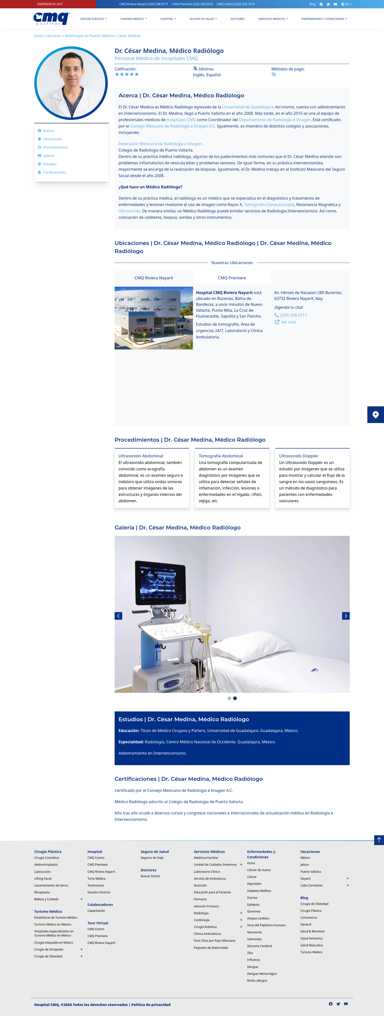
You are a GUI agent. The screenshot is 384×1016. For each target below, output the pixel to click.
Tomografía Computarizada (269, 204)
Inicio (38, 35)
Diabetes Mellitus (259, 891)
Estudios (47, 164)
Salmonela (254, 939)
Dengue (252, 967)
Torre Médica (96, 878)
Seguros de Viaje (152, 858)
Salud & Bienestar (312, 931)
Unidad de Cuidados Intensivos (218, 864)
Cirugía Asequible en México (53, 942)
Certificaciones (51, 172)
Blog (312, 4)
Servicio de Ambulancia (210, 878)
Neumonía (254, 932)
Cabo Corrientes (325, 885)
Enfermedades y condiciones (322, 19)
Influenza (253, 960)
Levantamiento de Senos (51, 885)
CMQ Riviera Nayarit (143, 4)
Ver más (285, 322)
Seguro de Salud (202, 19)
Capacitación (96, 911)
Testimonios (95, 885)
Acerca (45, 130)
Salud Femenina (311, 938)
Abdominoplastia (46, 864)
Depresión (254, 884)
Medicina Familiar (206, 858)
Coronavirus (308, 917)
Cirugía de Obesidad (59, 956)
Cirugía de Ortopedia (59, 949)
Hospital (166, 19)
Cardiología (218, 920)
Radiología (218, 913)
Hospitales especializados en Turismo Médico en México (54, 933)
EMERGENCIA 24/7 (50, 4)
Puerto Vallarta (310, 872)
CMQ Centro (235, 4)
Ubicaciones (49, 139)
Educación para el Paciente (212, 892)
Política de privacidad (151, 1004)
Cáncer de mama (259, 870)
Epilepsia (253, 904)
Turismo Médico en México (52, 924)
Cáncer (252, 877)
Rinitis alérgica (257, 980)
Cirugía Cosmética (46, 858)
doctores (54, 35)
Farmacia (200, 899)
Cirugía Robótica (218, 927)
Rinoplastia (41, 892)
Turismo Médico (311, 952)
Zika (250, 953)
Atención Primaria (206, 906)
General (305, 924)
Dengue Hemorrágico (262, 974)
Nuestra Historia (98, 892)
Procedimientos (52, 147)
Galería (45, 155)
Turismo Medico (132, 19)
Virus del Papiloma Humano (266, 925)
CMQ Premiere (192, 4)
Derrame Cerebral (259, 946)
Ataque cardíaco (258, 918)
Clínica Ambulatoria (207, 934)
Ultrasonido (129, 211)
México (305, 858)
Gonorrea (253, 911)
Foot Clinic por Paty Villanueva (214, 941)
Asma (251, 863)
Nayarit (325, 878)
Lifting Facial (43, 878)
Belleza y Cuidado (59, 899)
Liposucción (42, 872)
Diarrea (252, 898)
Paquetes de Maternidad (211, 948)
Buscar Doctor (150, 876)
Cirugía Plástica (92, 19)
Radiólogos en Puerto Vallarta (89, 35)
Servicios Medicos (271, 19)
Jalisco (304, 864)
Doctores (237, 19)
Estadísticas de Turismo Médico (55, 917)
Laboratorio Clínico (207, 872)
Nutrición (200, 885)
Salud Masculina (311, 945)
